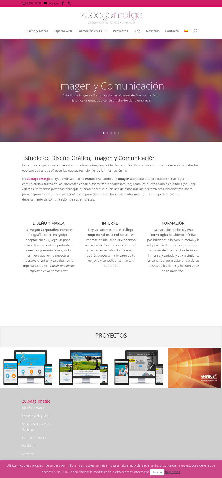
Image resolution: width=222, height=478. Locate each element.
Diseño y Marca (36, 31)
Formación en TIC (90, 31)
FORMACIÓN (173, 223)
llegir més (172, 472)
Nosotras (153, 31)
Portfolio (28, 446)
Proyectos (120, 31)
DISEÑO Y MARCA (48, 223)
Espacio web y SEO (35, 416)
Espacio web (63, 31)
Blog (137, 31)
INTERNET (111, 223)
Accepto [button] (157, 472)
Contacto (172, 31)
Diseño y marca (33, 408)
